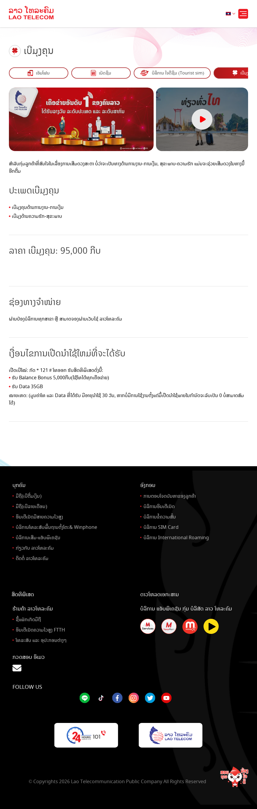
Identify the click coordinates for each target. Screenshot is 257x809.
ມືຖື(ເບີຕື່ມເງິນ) (29, 496)
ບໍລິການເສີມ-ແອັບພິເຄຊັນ (38, 537)
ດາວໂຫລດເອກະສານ (159, 594)
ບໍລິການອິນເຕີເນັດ (159, 506)
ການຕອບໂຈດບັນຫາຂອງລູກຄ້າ (170, 496)
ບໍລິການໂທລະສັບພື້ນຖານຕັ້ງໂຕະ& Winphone (56, 527)
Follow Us (27, 687)
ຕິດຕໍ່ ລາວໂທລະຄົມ (32, 558)
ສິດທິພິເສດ (23, 594)
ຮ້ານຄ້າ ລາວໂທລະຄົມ (32, 609)
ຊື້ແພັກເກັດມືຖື (28, 619)
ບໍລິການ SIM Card (161, 527)
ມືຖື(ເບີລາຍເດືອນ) (31, 506)
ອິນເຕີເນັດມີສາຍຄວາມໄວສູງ (39, 517)
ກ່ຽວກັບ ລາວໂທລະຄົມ (35, 548)
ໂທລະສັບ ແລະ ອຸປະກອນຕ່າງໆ (41, 640)
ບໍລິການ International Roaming (176, 537)
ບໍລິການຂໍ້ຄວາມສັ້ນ (160, 517)
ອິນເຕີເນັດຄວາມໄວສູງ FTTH (40, 630)
